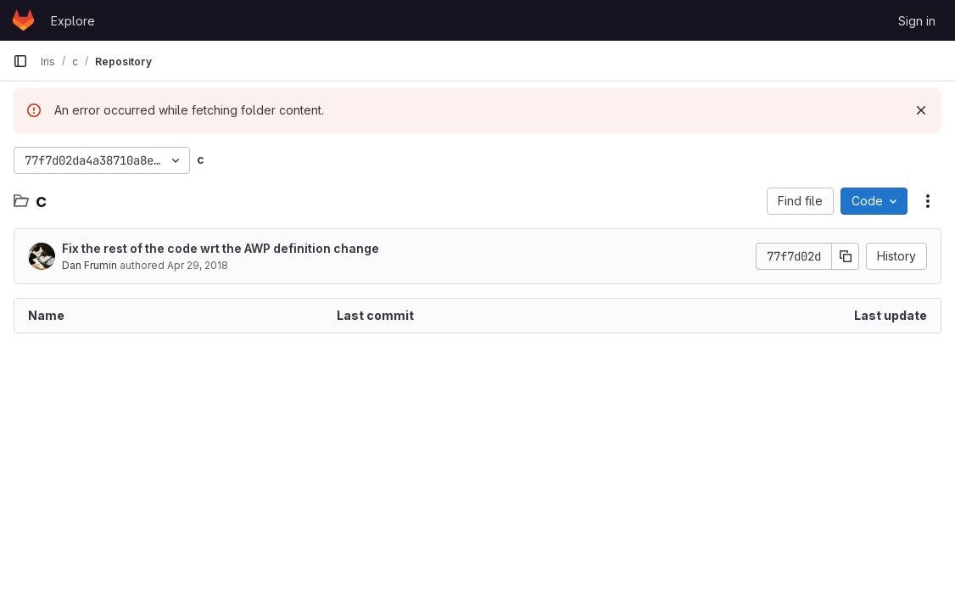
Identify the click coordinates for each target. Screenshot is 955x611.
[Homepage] (23, 20)
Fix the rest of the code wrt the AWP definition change (220, 248)
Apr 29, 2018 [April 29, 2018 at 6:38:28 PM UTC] (197, 265)
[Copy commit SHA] (845, 256)
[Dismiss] (921, 110)
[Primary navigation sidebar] (20, 61)
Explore (73, 21)
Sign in (916, 21)
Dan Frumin (89, 265)
